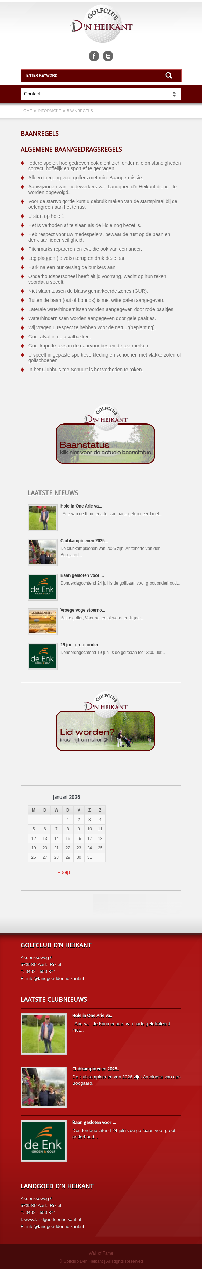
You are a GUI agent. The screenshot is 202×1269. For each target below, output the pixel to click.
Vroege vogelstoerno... (83, 610)
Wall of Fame (101, 1253)
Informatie (49, 111)
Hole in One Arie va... (81, 506)
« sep (64, 872)
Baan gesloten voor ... (82, 575)
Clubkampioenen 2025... (84, 540)
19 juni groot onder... (81, 644)
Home (26, 111)
